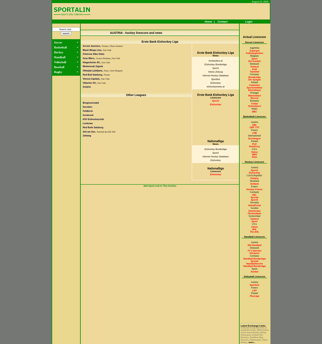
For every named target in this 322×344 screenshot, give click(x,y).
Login (248, 21)
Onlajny (254, 178)
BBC (254, 111)
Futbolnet (254, 85)
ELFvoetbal (254, 61)
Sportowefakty (254, 87)
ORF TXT (254, 127)
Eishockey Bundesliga (216, 64)
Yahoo (254, 152)
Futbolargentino (254, 53)
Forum (105, 46)
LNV (254, 290)
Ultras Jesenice (116, 46)
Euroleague (254, 138)
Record (254, 98)
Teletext (254, 66)
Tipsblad (254, 71)
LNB (254, 133)
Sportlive (215, 79)
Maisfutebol (254, 95)
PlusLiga (254, 296)
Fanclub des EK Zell (106, 131)
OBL (254, 125)
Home (208, 21)
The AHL (254, 232)
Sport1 (215, 68)
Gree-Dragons (116, 70)
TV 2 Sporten (254, 250)
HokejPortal (254, 205)
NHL (254, 229)
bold (254, 69)
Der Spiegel (254, 79)
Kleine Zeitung (215, 72)
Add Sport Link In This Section (159, 186)
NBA (254, 154)
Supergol (254, 50)
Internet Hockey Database (215, 75)
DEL (254, 195)
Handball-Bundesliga (254, 258)
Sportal (254, 197)
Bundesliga (254, 77)
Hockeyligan (254, 213)
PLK (254, 144)
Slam (254, 157)
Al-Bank (254, 184)
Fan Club (107, 50)
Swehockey (254, 211)
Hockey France (254, 189)
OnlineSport (254, 106)
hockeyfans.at (216, 60)
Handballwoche (254, 263)
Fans (106, 70)
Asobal (254, 271)
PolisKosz (254, 146)
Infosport (254, 253)
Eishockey (215, 83)
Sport (255, 58)
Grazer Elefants (103, 58)
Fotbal (254, 103)
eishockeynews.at (216, 86)
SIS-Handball (254, 245)
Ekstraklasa (254, 90)
